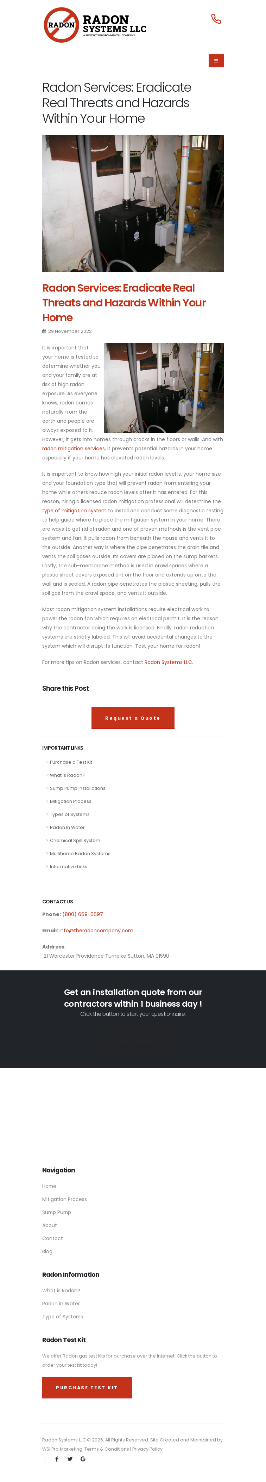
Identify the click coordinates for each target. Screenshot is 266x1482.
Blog (47, 1251)
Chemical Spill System (75, 840)
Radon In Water (67, 827)
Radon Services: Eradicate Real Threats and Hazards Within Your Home (123, 302)
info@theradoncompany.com (96, 930)
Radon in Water (61, 1303)
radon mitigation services (73, 448)
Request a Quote (133, 718)
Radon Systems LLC (168, 662)
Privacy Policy (147, 1449)
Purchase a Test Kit (71, 762)
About (49, 1225)
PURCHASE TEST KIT (87, 1388)
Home (49, 1186)
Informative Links (68, 867)
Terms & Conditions (107, 1449)
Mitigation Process (70, 801)
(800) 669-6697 (82, 914)
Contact (52, 1238)
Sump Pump (56, 1212)
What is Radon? (67, 775)
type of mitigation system (74, 510)
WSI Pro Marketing (62, 1449)
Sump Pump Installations (78, 788)
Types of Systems (70, 814)
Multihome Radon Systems (80, 853)
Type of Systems (62, 1316)
